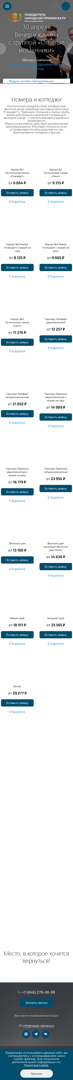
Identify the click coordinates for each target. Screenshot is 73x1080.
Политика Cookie (36, 1065)
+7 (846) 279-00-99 (38, 992)
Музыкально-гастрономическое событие (37, 66)
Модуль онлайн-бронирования (31, 81)
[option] (36, 42)
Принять (36, 1073)
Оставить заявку (17, 192)
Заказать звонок (36, 1002)
